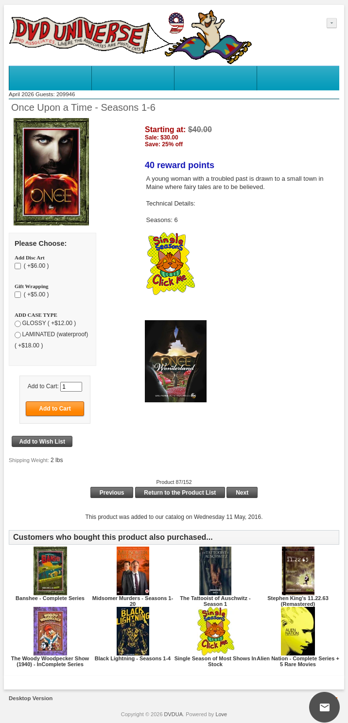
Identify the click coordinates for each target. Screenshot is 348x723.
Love (221, 714)
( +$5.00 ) (35, 294)
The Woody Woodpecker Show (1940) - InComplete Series (50, 661)
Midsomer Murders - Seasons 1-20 (132, 601)
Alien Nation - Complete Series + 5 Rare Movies (298, 661)
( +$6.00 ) (35, 265)
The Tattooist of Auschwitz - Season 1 (215, 601)
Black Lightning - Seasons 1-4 (133, 658)
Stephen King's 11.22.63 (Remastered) (298, 601)
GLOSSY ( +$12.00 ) (49, 323)
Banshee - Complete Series (50, 598)
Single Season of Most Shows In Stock (215, 661)
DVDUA (173, 714)
